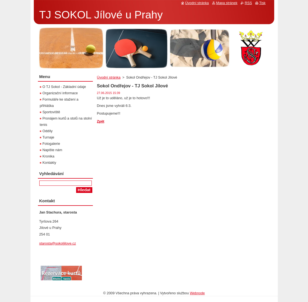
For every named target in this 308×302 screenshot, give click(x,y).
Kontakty (49, 162)
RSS (248, 3)
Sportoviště (51, 112)
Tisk (262, 3)
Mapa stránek (227, 3)
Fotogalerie (51, 144)
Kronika (48, 156)
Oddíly (48, 131)
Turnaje (48, 137)
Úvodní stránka (109, 77)
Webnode (197, 293)
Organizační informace (60, 93)
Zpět (100, 121)
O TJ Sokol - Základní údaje (64, 87)
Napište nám (52, 150)
